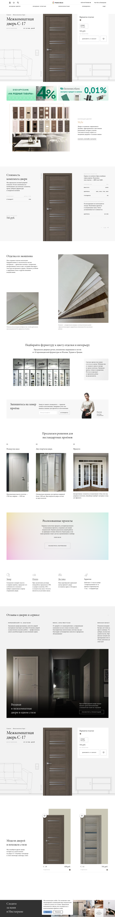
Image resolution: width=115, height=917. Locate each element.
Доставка (61, 573)
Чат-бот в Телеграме (100, 2)
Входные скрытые (39, 6)
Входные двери (15, 6)
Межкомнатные (64, 6)
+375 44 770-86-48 (85, 2)
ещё (104, 6)
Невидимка (86, 6)
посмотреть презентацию (91, 706)
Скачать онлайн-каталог (87, 139)
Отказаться (58, 912)
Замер (9, 573)
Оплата (35, 573)
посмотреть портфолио (57, 539)
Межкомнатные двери (19, 15)
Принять (47, 912)
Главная (9, 15)
